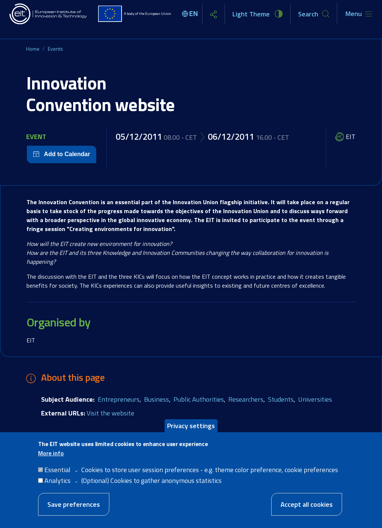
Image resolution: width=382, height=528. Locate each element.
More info (51, 453)
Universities (315, 399)
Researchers (245, 399)
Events (55, 49)
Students (281, 399)
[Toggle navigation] (359, 13)
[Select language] (191, 13)
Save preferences (73, 504)
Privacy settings (191, 426)
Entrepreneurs (119, 399)
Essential (57, 470)
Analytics (57, 480)
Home (33, 49)
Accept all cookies (307, 504)
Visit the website (110, 413)
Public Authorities (198, 399)
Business (156, 399)
